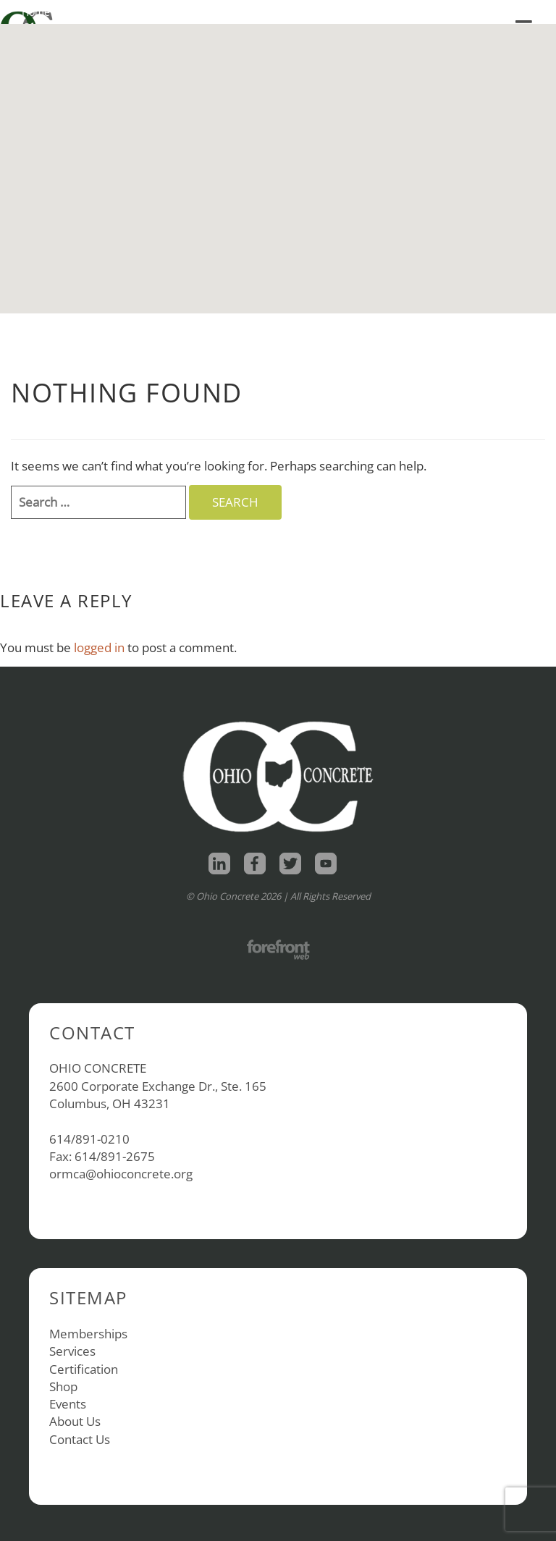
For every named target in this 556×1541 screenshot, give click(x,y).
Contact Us (79, 1439)
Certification (83, 1369)
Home (36, 12)
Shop (88, 12)
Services (72, 1351)
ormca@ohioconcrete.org (121, 1173)
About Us (75, 1421)
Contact (211, 12)
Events (67, 1404)
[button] (278, 155)
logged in (99, 647)
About (149, 12)
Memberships (88, 1333)
